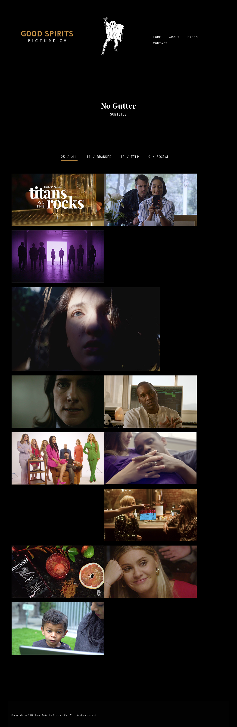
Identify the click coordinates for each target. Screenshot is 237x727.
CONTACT (160, 43)
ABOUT (174, 37)
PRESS (192, 37)
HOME (157, 37)
